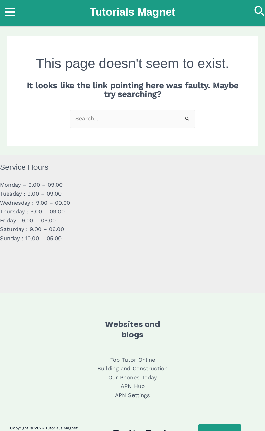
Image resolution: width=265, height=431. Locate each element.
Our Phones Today (132, 377)
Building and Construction (132, 368)
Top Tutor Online (132, 360)
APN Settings (132, 395)
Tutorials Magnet (132, 12)
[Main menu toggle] (10, 12)
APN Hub (133, 386)
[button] (259, 12)
